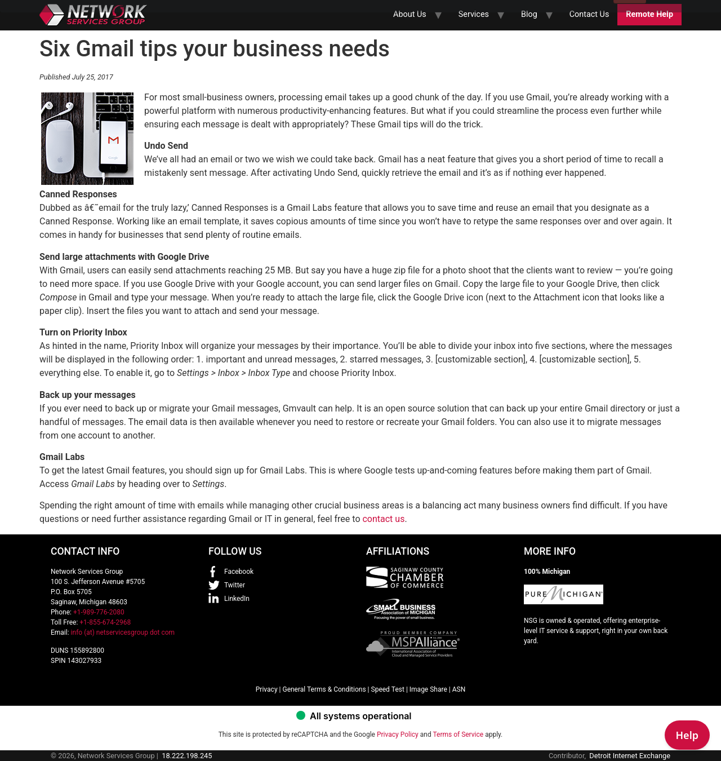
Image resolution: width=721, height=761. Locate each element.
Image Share (428, 689)
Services (474, 14)
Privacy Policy (398, 734)
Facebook (238, 572)
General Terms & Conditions (324, 689)
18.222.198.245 (187, 755)
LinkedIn (237, 599)
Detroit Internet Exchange (629, 755)
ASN (459, 689)
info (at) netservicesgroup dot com (123, 632)
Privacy (267, 689)
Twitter (234, 585)
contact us (383, 519)
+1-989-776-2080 (98, 612)
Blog (529, 14)
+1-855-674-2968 (105, 622)
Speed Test (387, 689)
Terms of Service (458, 734)
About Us (409, 14)
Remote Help (649, 14)
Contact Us (589, 14)
